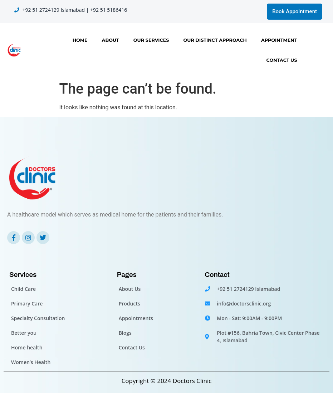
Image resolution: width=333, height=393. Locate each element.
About (110, 40)
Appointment (279, 40)
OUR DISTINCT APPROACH (214, 40)
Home (80, 40)
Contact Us (281, 60)
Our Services (151, 40)
